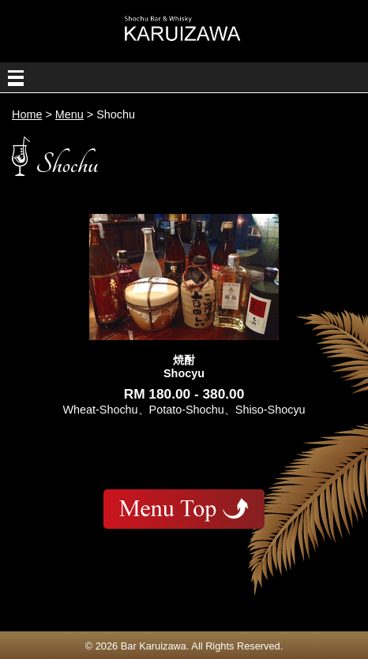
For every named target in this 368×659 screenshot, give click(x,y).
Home (27, 114)
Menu (69, 114)
